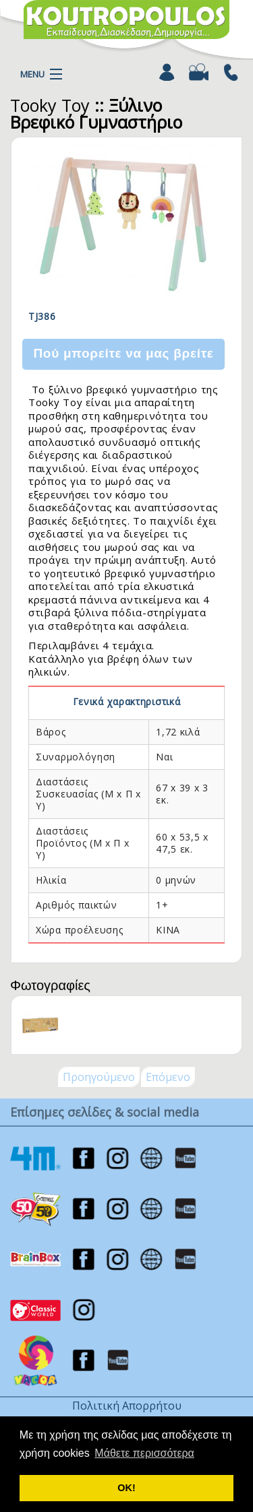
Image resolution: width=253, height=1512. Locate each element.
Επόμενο (168, 1077)
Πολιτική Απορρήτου (126, 1405)
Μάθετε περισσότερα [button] (144, 1453)
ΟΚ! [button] (126, 1487)
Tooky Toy (50, 105)
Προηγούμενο (99, 1077)
